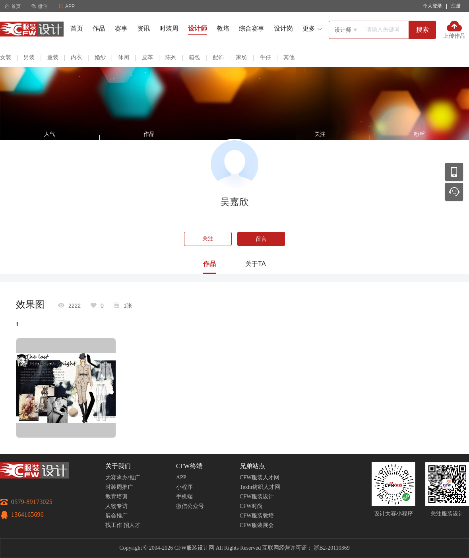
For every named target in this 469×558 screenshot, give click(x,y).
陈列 (170, 57)
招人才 (132, 525)
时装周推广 (119, 487)
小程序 (184, 487)
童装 (52, 57)
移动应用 (454, 172)
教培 (223, 28)
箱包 (194, 57)
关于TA (255, 263)
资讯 (143, 28)
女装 (5, 57)
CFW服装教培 (257, 516)
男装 (29, 57)
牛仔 (265, 57)
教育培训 (116, 497)
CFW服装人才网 (259, 477)
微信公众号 (190, 506)
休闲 (123, 57)
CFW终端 (189, 466)
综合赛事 (251, 28)
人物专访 (116, 506)
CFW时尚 (251, 506)
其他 (289, 57)
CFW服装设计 (257, 497)
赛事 (121, 28)
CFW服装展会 (257, 525)
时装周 (168, 28)
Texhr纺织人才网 (260, 487)
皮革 (147, 57)
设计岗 (283, 28)
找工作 (113, 525)
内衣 (76, 57)
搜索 (422, 29)
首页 (12, 6)
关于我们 (118, 466)
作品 (99, 28)
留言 (261, 239)
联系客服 (454, 192)
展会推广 (116, 516)
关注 (207, 239)
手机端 (184, 497)
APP (181, 477)
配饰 (218, 57)
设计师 (197, 28)
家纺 (241, 57)
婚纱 (100, 57)
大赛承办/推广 (122, 477)
